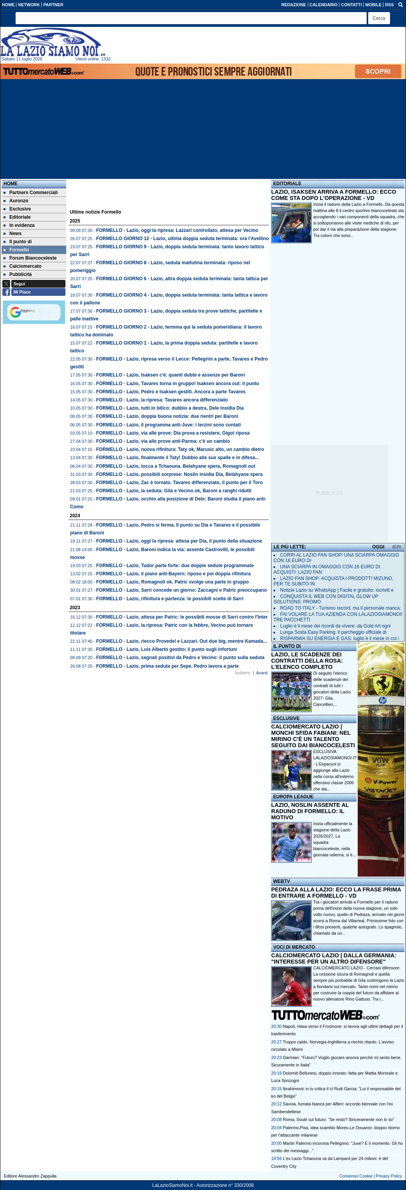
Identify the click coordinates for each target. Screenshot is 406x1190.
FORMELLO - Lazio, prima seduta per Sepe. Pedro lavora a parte (167, 666)
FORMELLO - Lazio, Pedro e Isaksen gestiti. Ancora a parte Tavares (170, 391)
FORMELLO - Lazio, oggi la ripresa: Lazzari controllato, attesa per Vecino (177, 230)
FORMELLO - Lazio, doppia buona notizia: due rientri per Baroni (167, 416)
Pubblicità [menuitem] (18, 274)
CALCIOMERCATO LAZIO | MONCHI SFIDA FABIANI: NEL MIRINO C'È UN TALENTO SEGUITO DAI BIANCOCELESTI (313, 735)
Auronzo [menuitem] (16, 200)
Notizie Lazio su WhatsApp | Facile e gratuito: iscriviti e (337, 590)
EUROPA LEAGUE (293, 796)
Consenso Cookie (355, 1176)
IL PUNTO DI (287, 646)
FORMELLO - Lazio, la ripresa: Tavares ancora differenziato (162, 400)
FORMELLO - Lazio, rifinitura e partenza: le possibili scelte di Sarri (170, 598)
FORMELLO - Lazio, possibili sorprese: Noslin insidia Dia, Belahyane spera (179, 474)
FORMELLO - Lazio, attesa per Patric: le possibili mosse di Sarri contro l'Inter (182, 617)
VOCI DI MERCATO (294, 947)
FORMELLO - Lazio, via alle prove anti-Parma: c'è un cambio (163, 441)
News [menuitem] (12, 233)
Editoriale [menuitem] (17, 217)
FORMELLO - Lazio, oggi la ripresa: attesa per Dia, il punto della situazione (179, 541)
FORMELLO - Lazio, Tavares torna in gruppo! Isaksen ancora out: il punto (177, 383)
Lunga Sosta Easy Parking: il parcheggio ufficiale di (333, 632)
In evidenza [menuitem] (19, 225)
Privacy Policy (389, 1176)
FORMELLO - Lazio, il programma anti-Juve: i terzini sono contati (168, 425)
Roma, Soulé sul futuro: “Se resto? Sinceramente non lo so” (338, 1119)
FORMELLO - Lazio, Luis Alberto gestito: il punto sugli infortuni (166, 649)
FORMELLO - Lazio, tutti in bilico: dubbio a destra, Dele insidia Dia (170, 408)
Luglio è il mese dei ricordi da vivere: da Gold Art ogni (335, 626)
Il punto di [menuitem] (18, 241)
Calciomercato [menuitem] (23, 266)
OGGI (378, 547)
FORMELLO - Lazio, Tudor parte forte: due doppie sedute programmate (175, 565)
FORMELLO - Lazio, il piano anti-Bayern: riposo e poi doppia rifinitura (173, 573)
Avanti (262, 672)
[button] (379, 18)
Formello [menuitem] (16, 250)
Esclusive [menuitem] (17, 209)
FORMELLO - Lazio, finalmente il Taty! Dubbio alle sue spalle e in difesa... (177, 457)
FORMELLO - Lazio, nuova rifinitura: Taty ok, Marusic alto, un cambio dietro (180, 449)
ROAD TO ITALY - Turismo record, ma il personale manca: (340, 608)
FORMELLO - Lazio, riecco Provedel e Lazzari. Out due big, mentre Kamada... (181, 641)
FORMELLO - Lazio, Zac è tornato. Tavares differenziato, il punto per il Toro (179, 482)
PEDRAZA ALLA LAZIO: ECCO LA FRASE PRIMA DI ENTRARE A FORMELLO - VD (336, 892)
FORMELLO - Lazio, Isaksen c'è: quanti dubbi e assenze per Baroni (170, 375)
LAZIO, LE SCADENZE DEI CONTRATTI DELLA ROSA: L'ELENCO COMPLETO (307, 660)
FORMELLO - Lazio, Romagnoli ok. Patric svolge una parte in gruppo (172, 582)
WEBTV (281, 881)
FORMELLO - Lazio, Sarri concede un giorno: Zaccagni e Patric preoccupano (181, 590)
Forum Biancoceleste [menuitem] (30, 258)
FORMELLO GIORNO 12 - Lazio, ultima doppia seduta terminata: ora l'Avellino (182, 238)
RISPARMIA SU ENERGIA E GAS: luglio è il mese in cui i (339, 638)
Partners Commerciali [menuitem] (31, 192)
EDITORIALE (287, 183)
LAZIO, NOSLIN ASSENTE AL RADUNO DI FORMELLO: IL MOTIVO (310, 811)
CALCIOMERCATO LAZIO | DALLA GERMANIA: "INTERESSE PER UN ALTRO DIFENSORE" (333, 958)
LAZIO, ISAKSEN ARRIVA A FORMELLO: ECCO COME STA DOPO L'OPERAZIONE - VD (333, 195)
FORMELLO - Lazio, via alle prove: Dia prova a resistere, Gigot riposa (173, 433)
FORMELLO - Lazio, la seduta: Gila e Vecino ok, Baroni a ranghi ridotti (174, 490)
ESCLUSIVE (286, 718)
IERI (396, 547)
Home (11, 183)
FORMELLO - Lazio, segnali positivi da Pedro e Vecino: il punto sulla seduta (180, 657)
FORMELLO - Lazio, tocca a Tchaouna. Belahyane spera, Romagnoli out (176, 466)
